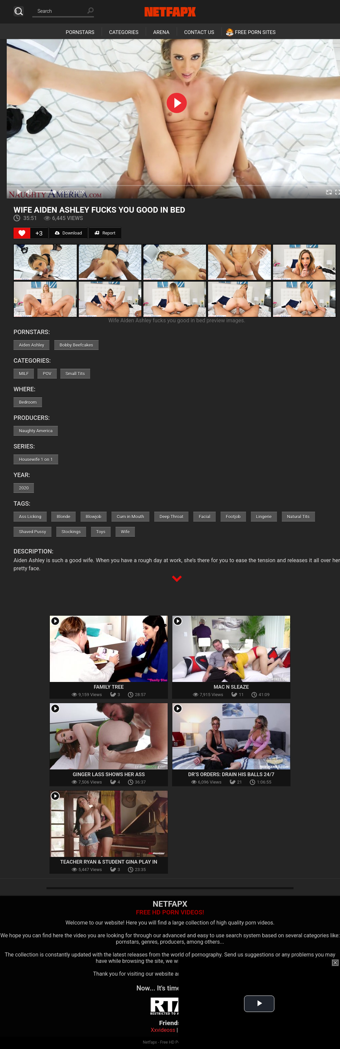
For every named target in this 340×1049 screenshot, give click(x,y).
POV (47, 373)
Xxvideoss (163, 1030)
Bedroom (28, 402)
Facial (204, 516)
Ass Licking (30, 516)
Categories (123, 32)
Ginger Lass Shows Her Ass (109, 774)
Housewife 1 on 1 (36, 459)
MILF (24, 373)
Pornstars (80, 32)
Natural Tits (298, 516)
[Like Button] (21, 233)
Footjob (233, 516)
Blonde (63, 516)
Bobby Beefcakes (76, 345)
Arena (161, 32)
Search (18, 11)
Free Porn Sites (255, 32)
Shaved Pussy (32, 531)
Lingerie (264, 516)
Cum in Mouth (130, 516)
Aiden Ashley (31, 345)
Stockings (71, 531)
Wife (125, 531)
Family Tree (109, 687)
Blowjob (93, 516)
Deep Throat (171, 516)
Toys (100, 531)
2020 (24, 488)
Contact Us (199, 32)
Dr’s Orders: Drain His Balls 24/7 (231, 774)
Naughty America (36, 430)
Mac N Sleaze (231, 687)
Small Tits (75, 373)
